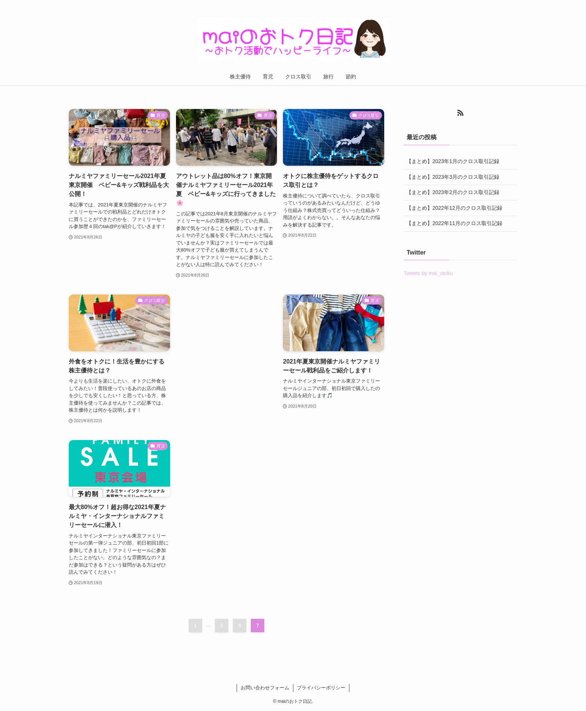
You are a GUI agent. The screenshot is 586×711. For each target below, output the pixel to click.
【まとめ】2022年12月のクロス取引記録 (454, 208)
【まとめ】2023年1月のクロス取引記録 (452, 161)
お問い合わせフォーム (265, 687)
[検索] (512, 4)
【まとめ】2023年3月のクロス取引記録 (452, 177)
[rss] (503, 4)
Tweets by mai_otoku (428, 273)
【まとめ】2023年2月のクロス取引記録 (452, 192)
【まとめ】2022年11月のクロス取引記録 (454, 223)
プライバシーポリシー (321, 687)
